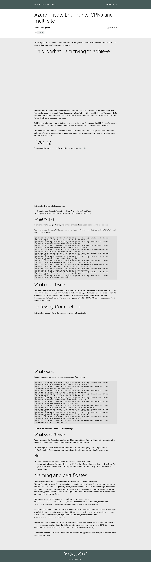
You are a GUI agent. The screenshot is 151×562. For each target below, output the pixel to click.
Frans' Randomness (45, 4)
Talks (108, 5)
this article (82, 148)
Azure (41, 32)
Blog (115, 5)
